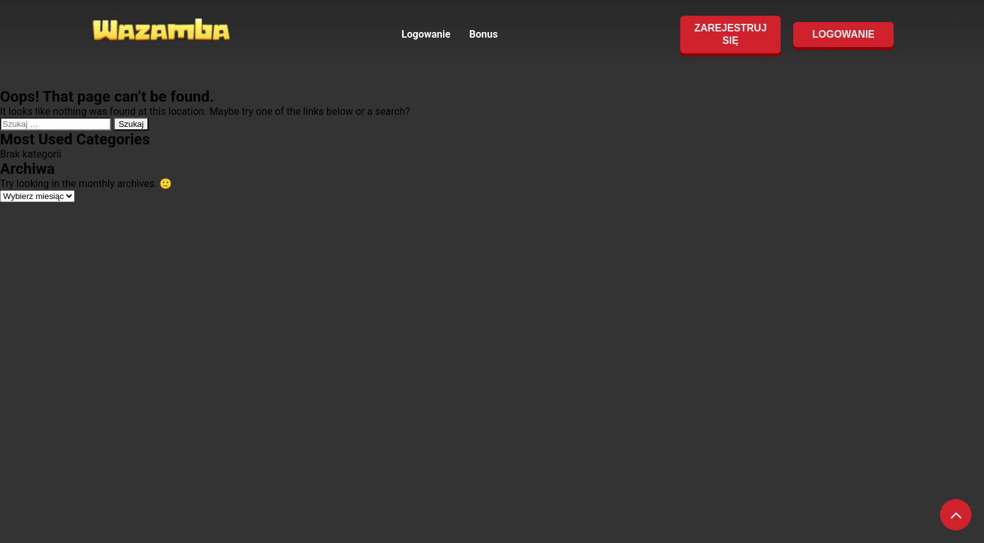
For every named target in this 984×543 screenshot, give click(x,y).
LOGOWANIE (843, 34)
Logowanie (426, 34)
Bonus (483, 34)
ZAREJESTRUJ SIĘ (730, 34)
